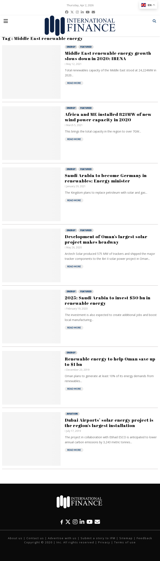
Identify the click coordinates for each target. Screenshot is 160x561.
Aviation (72, 413)
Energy (71, 46)
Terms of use (125, 542)
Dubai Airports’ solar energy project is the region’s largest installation (109, 422)
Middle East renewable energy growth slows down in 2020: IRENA (108, 55)
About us (15, 538)
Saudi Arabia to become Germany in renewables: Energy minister (106, 178)
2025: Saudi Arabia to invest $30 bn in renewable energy (107, 300)
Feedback (144, 538)
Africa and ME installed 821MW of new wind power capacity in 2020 (108, 117)
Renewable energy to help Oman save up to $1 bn (110, 361)
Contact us (35, 538)
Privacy (104, 542)
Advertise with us (62, 538)
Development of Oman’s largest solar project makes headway (106, 239)
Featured (86, 46)
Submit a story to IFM (98, 538)
